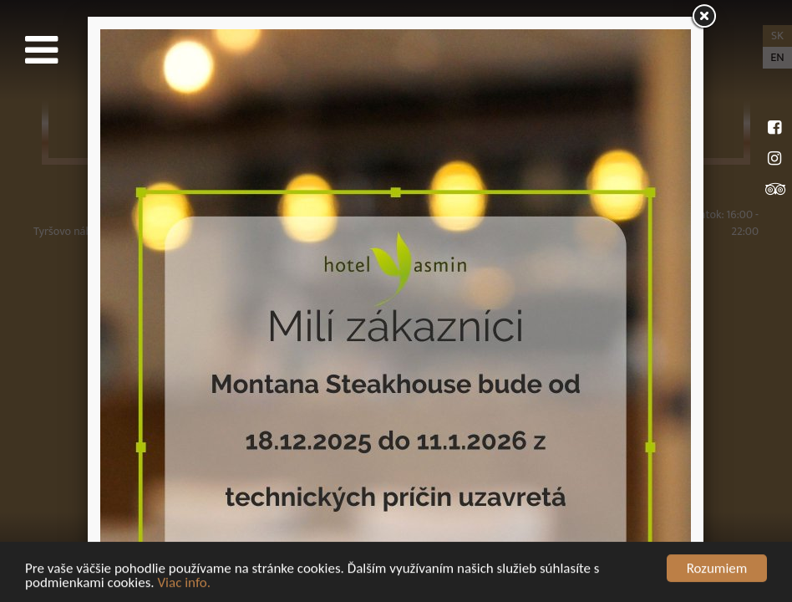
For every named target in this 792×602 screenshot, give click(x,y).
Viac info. (184, 583)
